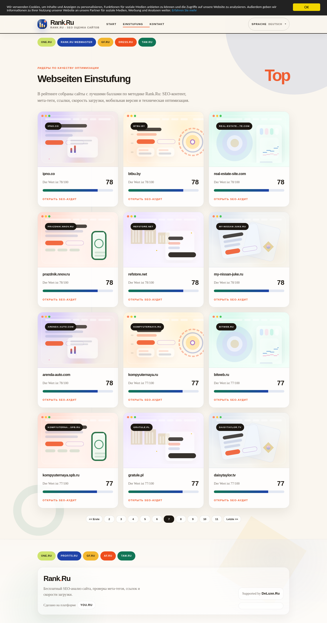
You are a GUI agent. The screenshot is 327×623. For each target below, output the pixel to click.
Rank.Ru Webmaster (76, 42)
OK (306, 7)
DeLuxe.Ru (271, 593)
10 (204, 519)
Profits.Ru (69, 555)
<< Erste (94, 519)
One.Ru (46, 42)
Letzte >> (232, 519)
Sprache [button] (267, 24)
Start (111, 24)
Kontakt (157, 24)
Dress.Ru (126, 42)
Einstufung (133, 24)
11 (216, 519)
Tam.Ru (147, 42)
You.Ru (86, 605)
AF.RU (108, 555)
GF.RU (105, 42)
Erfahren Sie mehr (240, 11)
